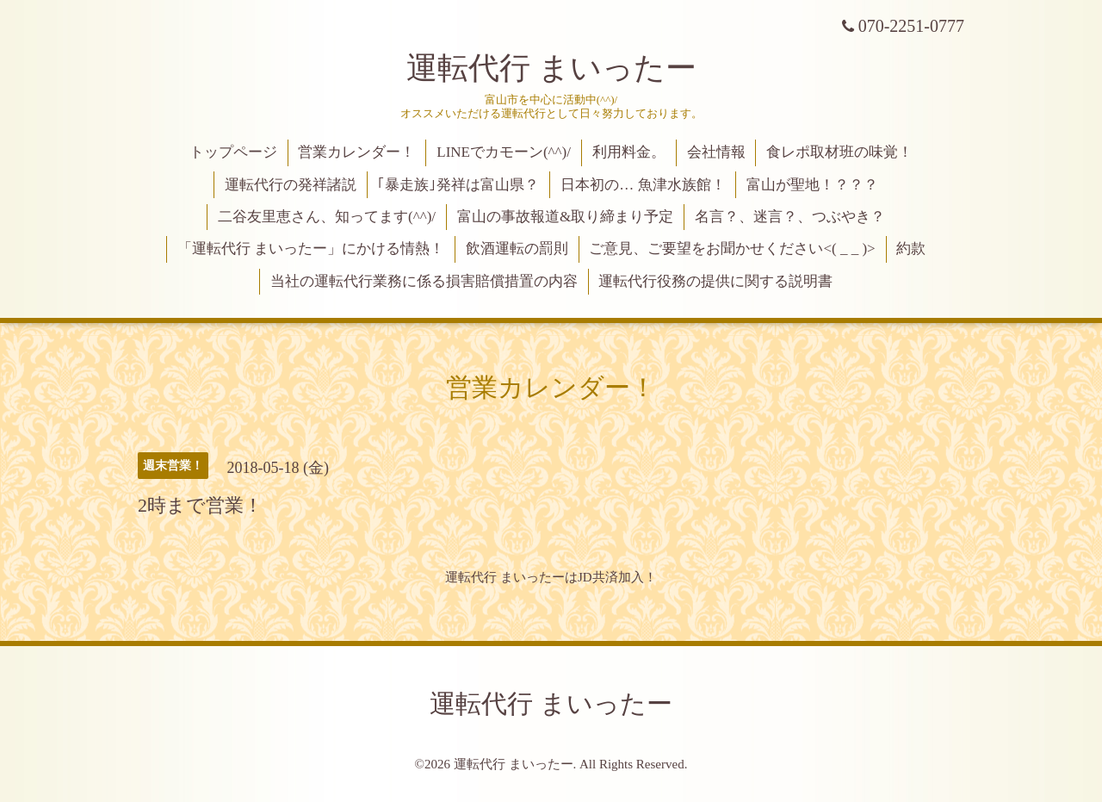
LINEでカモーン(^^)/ (503, 152)
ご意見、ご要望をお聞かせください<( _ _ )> (732, 248)
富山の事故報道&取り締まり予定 (565, 216)
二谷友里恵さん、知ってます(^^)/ (327, 216)
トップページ (233, 152)
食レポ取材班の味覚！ (839, 152)
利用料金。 (629, 152)
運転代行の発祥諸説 (290, 185)
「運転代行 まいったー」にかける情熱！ (310, 248)
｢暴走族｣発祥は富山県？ (458, 185)
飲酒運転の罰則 (517, 248)
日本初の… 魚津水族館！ (642, 185)
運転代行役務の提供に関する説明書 (715, 281)
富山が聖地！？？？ (812, 185)
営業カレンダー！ (356, 152)
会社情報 (716, 152)
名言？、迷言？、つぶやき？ (790, 216)
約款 (911, 248)
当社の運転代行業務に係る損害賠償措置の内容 (424, 281)
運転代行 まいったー (551, 68)
